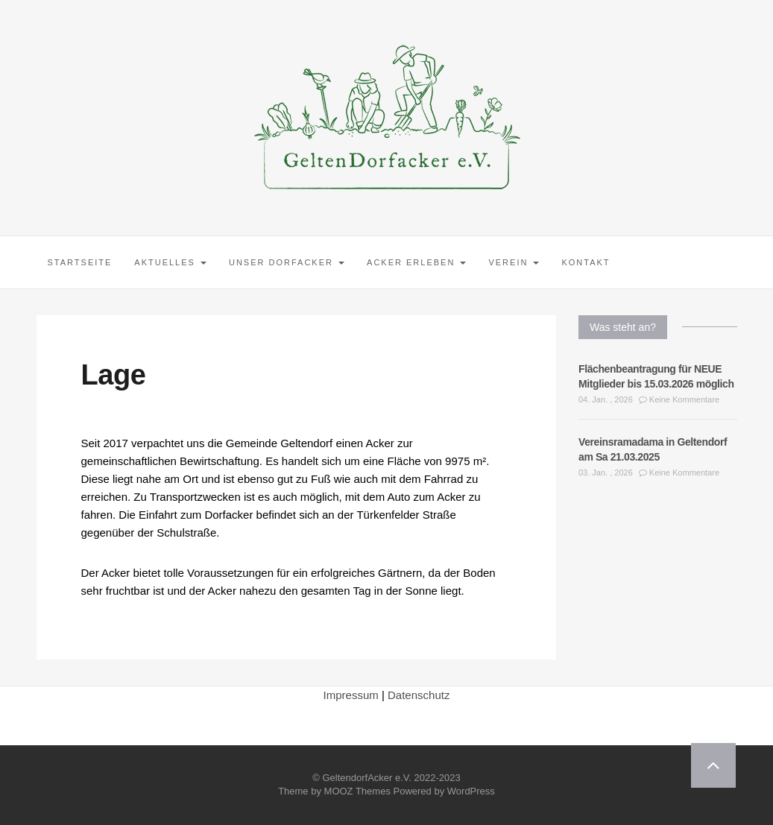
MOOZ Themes (357, 791)
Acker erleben (416, 262)
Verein (513, 262)
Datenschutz (418, 695)
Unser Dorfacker (286, 262)
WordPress (471, 791)
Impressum (351, 695)
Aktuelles (170, 262)
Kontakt (585, 262)
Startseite (80, 262)
